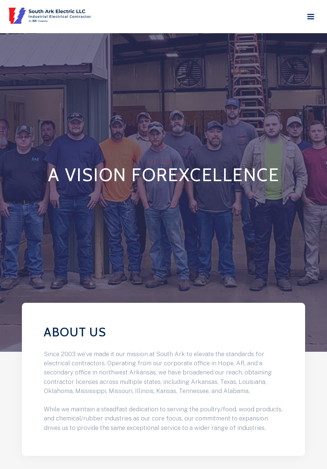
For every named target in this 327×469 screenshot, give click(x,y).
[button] (313, 17)
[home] (51, 16)
